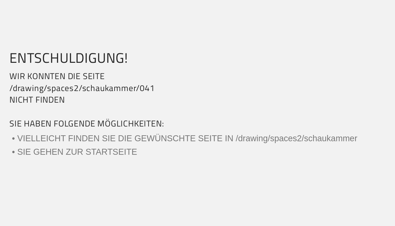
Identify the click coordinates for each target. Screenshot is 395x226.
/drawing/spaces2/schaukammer (296, 138)
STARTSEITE (111, 152)
